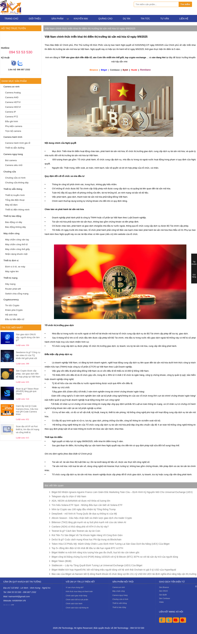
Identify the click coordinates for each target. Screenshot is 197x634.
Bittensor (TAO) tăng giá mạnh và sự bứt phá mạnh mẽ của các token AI (89, 522)
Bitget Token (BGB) (62, 561)
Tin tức (145, 18)
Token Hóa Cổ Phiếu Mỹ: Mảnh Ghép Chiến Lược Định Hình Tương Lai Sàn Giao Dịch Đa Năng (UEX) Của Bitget (111, 544)
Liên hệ (183, 18)
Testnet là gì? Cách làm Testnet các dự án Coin (76, 531)
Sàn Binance (164, 587)
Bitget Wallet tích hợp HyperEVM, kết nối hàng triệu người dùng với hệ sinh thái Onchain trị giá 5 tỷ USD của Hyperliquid (114, 569)
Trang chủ (11, 18)
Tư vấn (164, 18)
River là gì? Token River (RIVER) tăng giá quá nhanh (27, 391)
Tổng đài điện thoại (15, 200)
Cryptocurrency (11, 299)
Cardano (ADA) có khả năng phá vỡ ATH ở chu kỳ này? (80, 526)
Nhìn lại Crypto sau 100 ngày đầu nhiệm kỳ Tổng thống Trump (84, 509)
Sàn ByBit (163, 595)
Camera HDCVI (13, 107)
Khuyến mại (81, 18)
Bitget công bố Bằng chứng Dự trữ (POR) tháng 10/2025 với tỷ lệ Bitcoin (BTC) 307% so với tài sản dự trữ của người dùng (115, 556)
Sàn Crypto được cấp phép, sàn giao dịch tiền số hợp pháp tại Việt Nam (28, 373)
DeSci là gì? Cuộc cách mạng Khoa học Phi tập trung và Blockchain (87, 539)
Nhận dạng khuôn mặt (16, 254)
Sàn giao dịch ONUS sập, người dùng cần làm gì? (28, 337)
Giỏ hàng (194, 276)
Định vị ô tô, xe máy (15, 266)
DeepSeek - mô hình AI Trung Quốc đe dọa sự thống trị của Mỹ (84, 513)
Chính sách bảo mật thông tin (77, 608)
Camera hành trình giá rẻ (17, 143)
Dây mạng (10, 284)
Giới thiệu (35, 18)
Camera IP (10, 112)
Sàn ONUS (163, 591)
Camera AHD (11, 97)
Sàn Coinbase (164, 598)
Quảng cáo (105, 18)
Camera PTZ (11, 116)
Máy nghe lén (12, 271)
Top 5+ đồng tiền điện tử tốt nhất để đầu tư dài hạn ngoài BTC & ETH (87, 548)
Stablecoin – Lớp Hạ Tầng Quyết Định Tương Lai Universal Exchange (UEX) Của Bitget (97, 565)
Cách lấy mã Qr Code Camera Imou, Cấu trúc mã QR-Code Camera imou (27, 410)
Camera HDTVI (13, 102)
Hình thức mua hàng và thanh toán (79, 591)
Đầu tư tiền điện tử (14, 319)
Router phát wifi (13, 289)
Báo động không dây (15, 227)
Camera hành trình (12, 137)
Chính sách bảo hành (74, 603)
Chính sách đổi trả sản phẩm (77, 600)
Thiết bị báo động (12, 216)
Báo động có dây (13, 222)
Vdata (161, 602)
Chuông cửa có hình (15, 178)
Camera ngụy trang (13, 154)
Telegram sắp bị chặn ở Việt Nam (69, 496)
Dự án (126, 18)
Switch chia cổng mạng (16, 293)
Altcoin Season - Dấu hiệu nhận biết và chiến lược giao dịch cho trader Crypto (92, 518)
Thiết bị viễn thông (12, 189)
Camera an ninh (11, 86)
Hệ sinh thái (11, 314)
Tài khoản (194, 263)
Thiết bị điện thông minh (17, 209)
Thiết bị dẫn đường (14, 148)
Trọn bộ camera (13, 131)
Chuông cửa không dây (16, 182)
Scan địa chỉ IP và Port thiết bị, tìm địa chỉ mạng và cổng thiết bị (27, 429)
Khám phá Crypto (14, 310)
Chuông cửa (9, 171)
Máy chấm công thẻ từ (16, 244)
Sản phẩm (57, 18)
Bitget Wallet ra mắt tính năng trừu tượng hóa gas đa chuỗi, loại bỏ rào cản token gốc (96, 552)
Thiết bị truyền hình (15, 195)
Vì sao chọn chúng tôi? (74, 587)
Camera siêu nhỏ (13, 165)
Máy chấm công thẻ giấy (17, 249)
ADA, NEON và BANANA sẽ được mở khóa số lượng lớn (81, 500)
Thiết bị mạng (10, 278)
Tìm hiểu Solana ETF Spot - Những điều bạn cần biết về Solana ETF (87, 505)
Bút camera (11, 160)
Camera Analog (13, 92)
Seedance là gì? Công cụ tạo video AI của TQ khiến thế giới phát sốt (28, 355)
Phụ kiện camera (13, 126)
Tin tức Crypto (12, 305)
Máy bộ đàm (11, 205)
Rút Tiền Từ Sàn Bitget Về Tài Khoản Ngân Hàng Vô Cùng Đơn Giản (87, 535)
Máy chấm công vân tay (17, 239)
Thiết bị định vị (11, 260)
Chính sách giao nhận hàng (76, 596)
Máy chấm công (11, 233)
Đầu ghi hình (11, 121)
